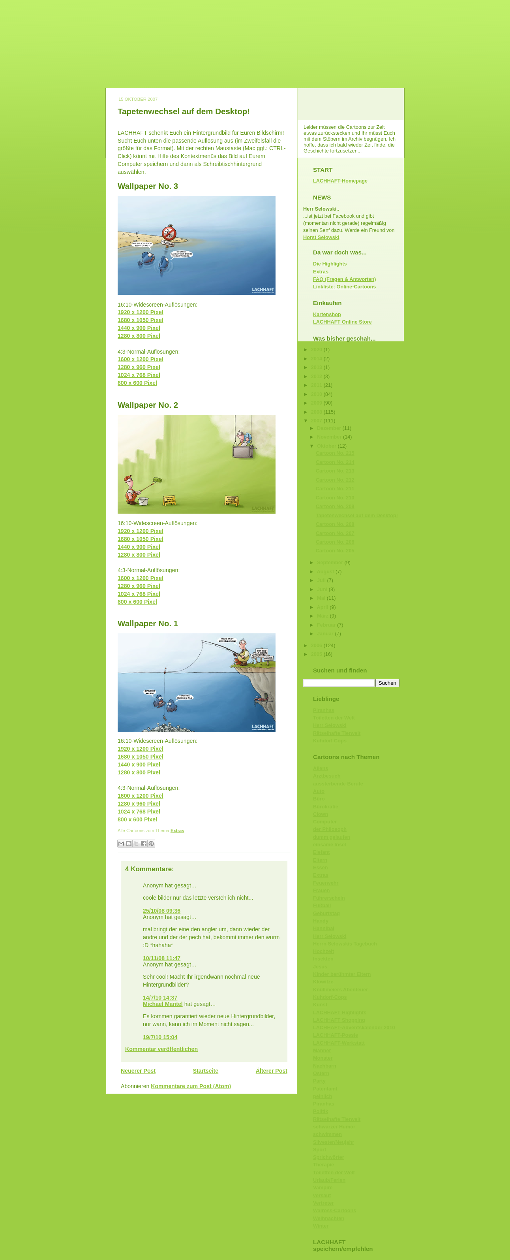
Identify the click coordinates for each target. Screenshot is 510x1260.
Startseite (206, 1071)
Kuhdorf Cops (330, 741)
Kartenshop (327, 314)
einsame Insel (329, 845)
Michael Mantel (163, 1004)
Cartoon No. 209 (335, 506)
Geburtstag (326, 913)
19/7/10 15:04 (160, 1037)
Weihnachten (328, 1218)
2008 (317, 412)
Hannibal (323, 928)
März (323, 616)
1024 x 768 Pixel (139, 375)
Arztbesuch (326, 776)
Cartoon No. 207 (335, 533)
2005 (317, 654)
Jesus (320, 967)
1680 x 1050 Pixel (140, 320)
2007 (317, 421)
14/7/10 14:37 (160, 997)
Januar (326, 634)
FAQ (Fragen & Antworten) (344, 279)
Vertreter (323, 1203)
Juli (322, 580)
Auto (318, 791)
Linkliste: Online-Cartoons (344, 287)
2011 (317, 385)
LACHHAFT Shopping (339, 1020)
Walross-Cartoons (334, 1210)
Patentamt (325, 1089)
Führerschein (329, 898)
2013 (317, 367)
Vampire (323, 1187)
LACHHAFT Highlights (339, 1012)
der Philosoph (330, 829)
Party (319, 1081)
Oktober (327, 446)
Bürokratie (325, 807)
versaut (322, 1195)
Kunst (320, 1005)
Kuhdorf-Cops (330, 997)
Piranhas (323, 710)
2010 (317, 394)
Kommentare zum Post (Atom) (191, 1086)
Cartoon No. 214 (335, 462)
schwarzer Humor (334, 1127)
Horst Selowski (321, 237)
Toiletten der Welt (334, 718)
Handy (320, 921)
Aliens (320, 768)
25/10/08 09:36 (161, 911)
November (330, 437)
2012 (317, 376)
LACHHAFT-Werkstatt (339, 1043)
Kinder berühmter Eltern (342, 974)
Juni (323, 589)
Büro (319, 799)
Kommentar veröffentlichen (161, 1049)
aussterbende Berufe (338, 784)
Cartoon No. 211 (335, 489)
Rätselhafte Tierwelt (336, 733)
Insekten (323, 959)
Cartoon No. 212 (335, 480)
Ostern (321, 1073)
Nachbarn (324, 1066)
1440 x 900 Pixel (139, 328)
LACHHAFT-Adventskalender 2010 (354, 1027)
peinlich (322, 1096)
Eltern (320, 860)
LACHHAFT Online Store (342, 322)
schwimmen (327, 1134)
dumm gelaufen (331, 837)
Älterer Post (271, 1071)
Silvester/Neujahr (333, 1142)
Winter (321, 1226)
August (326, 571)
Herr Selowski (329, 725)
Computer (325, 822)
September (330, 562)
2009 (317, 403)
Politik (320, 1111)
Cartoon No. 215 (335, 453)
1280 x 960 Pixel (139, 367)
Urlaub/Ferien (329, 1180)
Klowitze (323, 982)
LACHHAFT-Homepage (340, 181)
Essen (320, 867)
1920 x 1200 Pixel (140, 312)
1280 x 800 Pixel (139, 336)
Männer (322, 1050)
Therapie (323, 1165)
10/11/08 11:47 (161, 958)
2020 (317, 349)
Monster (323, 1058)
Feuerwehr (325, 883)
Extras (177, 830)
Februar (327, 625)
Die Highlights (330, 264)
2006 (317, 645)
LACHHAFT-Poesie (335, 1035)
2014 (317, 359)
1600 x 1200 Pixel (140, 359)
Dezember (330, 428)
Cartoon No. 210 (335, 498)
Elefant (321, 852)
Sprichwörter (328, 1157)
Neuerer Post (138, 1071)
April (323, 607)
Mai (322, 598)
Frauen (321, 890)
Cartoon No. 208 (335, 524)
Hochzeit (323, 951)
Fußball (322, 905)
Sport (319, 1150)
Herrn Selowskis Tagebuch (345, 944)
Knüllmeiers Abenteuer (340, 990)
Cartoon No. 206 (335, 542)
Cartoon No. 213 (335, 471)
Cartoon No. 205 (335, 551)
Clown (320, 814)
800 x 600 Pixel (137, 383)
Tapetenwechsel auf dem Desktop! (184, 111)
